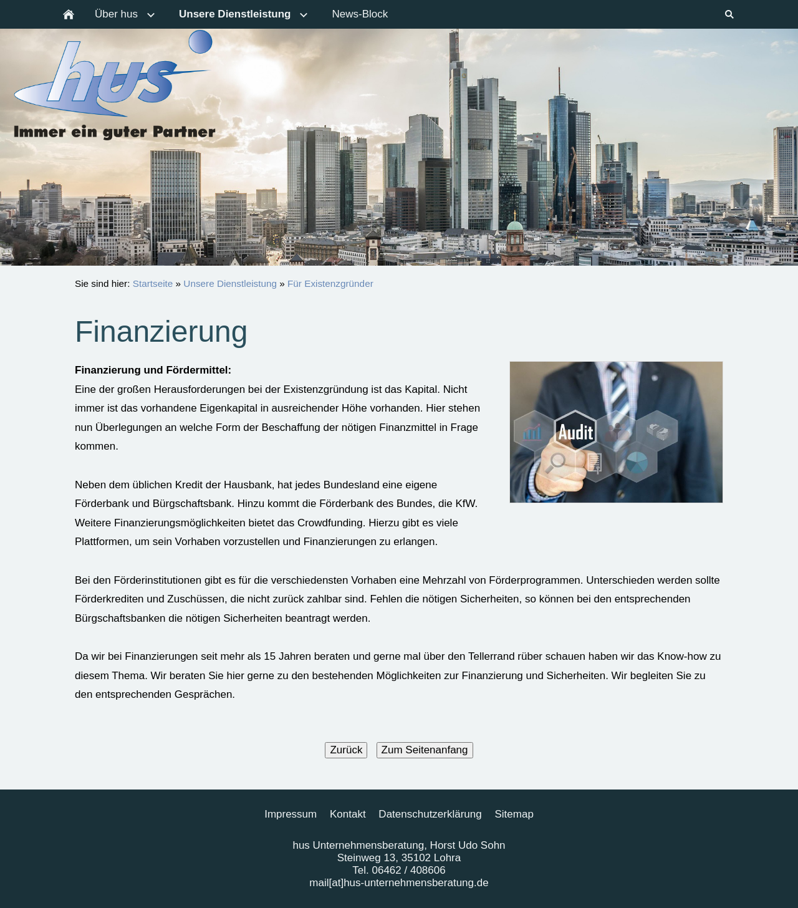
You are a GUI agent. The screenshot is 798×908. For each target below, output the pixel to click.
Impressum (290, 814)
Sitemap (513, 814)
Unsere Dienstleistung (230, 283)
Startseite (153, 283)
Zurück (346, 750)
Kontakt (348, 814)
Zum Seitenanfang (425, 750)
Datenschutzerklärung (429, 814)
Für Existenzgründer (330, 283)
